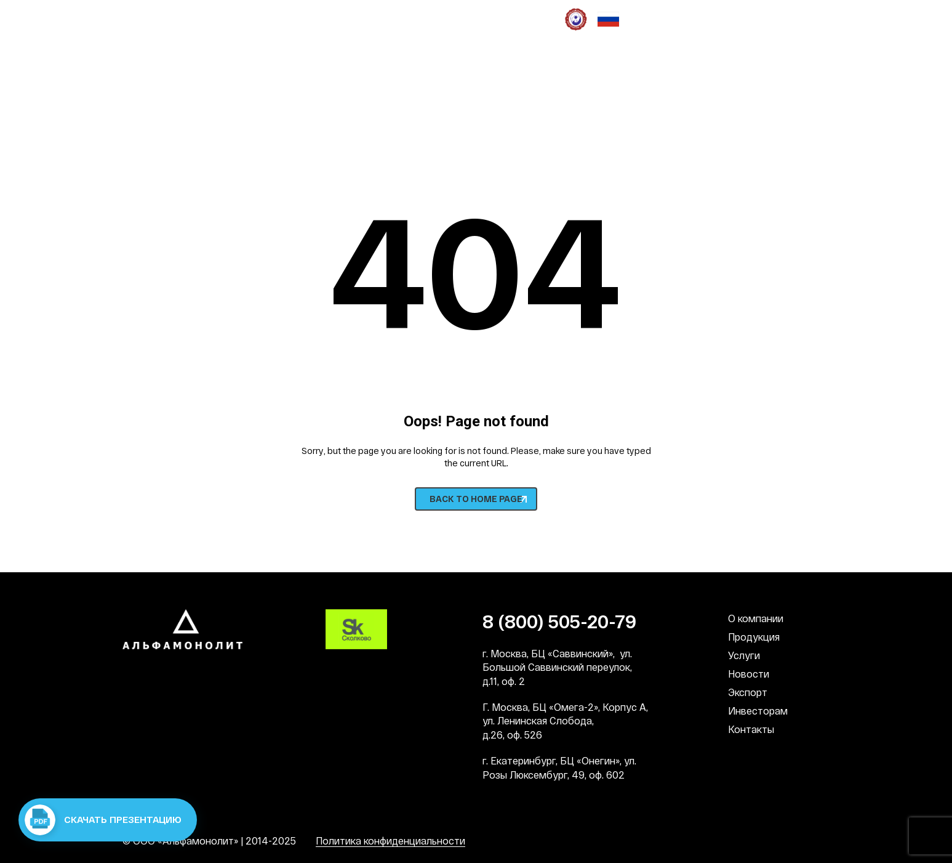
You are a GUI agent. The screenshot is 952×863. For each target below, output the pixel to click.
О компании (755, 618)
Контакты (751, 729)
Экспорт (747, 692)
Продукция (754, 636)
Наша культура (256, 18)
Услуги (744, 655)
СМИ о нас (443, 18)
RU (803, 68)
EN (823, 68)
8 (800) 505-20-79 (182, 102)
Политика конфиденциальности (390, 840)
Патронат (495, 18)
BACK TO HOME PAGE (476, 498)
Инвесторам (758, 710)
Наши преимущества (169, 18)
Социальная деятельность (355, 18)
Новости (748, 673)
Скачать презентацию (103, 819)
